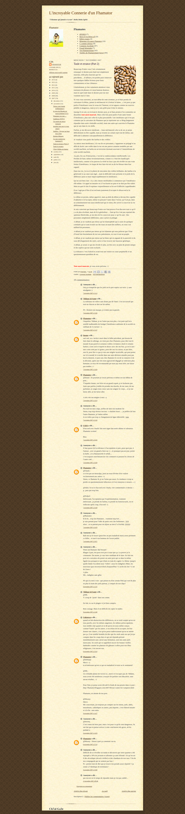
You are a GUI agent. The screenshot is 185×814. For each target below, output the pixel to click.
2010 (53, 90)
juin (55, 162)
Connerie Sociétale (86, 46)
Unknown (87, 617)
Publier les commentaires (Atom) (97, 796)
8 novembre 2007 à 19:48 (90, 770)
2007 (53, 98)
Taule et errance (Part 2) (61, 144)
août (55, 157)
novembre (57, 104)
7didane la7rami (89, 299)
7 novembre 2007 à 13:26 (90, 313)
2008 (53, 96)
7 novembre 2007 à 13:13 (90, 293)
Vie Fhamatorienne (86, 50)
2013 (53, 82)
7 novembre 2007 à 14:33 (90, 400)
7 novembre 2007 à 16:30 (90, 462)
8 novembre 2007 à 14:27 (90, 713)
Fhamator (56, 64)
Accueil (105, 791)
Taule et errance (58, 146)
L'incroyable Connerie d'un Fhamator (80, 13)
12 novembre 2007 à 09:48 (90, 781)
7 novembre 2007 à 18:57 (90, 541)
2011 (53, 88)
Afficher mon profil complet (58, 72)
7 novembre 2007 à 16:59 (90, 527)
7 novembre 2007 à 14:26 (90, 369)
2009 (53, 93)
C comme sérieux (86, 43)
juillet (56, 160)
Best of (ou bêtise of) (87, 37)
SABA (85, 425)
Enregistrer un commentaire (84, 786)
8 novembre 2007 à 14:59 (90, 733)
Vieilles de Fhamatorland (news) (91, 53)
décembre (57, 101)
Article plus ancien (129, 791)
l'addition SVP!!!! (59, 119)
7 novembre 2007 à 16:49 (90, 507)
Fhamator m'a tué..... (59, 116)
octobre (56, 152)
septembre (57, 154)
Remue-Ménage (58, 136)
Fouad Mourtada (85, 48)
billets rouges (84, 39)
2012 (53, 85)
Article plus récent (81, 791)
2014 (53, 80)
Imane (85, 335)
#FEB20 (82, 34)
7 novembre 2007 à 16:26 (90, 440)
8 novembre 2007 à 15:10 (90, 744)
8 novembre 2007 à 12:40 (90, 612)
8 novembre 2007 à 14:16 (90, 651)
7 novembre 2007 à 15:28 (90, 420)
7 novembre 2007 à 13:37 (90, 330)
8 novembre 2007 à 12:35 (90, 586)
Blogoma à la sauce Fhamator (90, 41)
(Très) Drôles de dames (60, 149)
